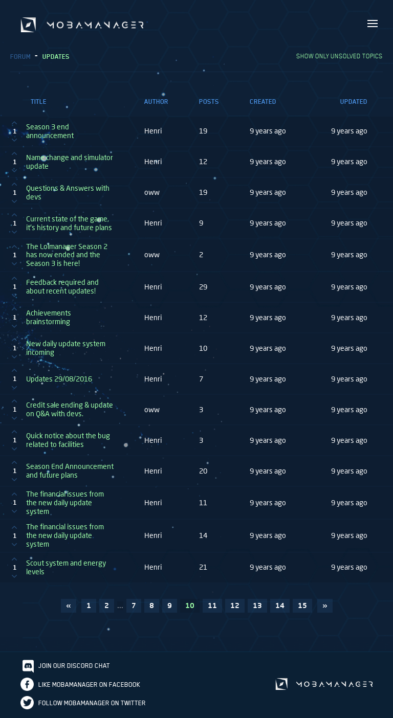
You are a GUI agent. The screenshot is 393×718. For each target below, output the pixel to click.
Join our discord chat (74, 665)
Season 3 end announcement (50, 131)
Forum (20, 56)
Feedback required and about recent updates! (62, 286)
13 (257, 605)
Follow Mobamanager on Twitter (92, 703)
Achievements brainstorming (48, 317)
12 (234, 605)
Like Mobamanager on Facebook (89, 684)
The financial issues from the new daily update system (65, 502)
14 (280, 605)
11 (212, 605)
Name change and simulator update (69, 161)
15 (302, 605)
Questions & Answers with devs (68, 192)
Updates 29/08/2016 (59, 379)
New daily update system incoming (65, 348)
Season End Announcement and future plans (70, 470)
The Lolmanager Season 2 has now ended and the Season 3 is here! (66, 255)
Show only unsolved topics (339, 56)
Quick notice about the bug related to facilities (68, 440)
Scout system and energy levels (66, 567)
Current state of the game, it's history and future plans (69, 223)
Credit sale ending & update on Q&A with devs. (69, 409)
